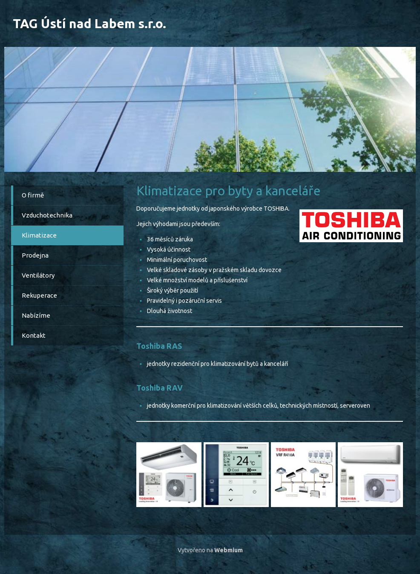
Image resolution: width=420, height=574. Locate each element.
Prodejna (35, 255)
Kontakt (34, 335)
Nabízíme (36, 315)
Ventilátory (38, 275)
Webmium (228, 550)
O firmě (33, 195)
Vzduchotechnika (47, 215)
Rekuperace (39, 295)
